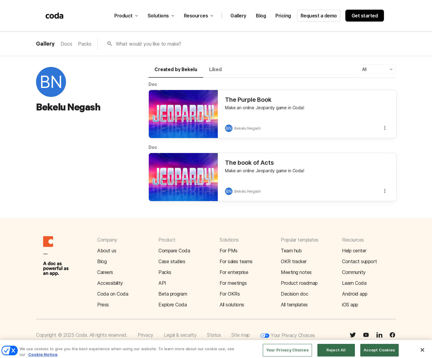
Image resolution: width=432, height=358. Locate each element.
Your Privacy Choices (287, 335)
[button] (378, 69)
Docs (66, 44)
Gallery (238, 16)
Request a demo (319, 16)
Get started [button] (365, 16)
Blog (261, 16)
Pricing (283, 16)
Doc (152, 84)
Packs (84, 44)
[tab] (175, 72)
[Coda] (55, 16)
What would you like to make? (149, 44)
